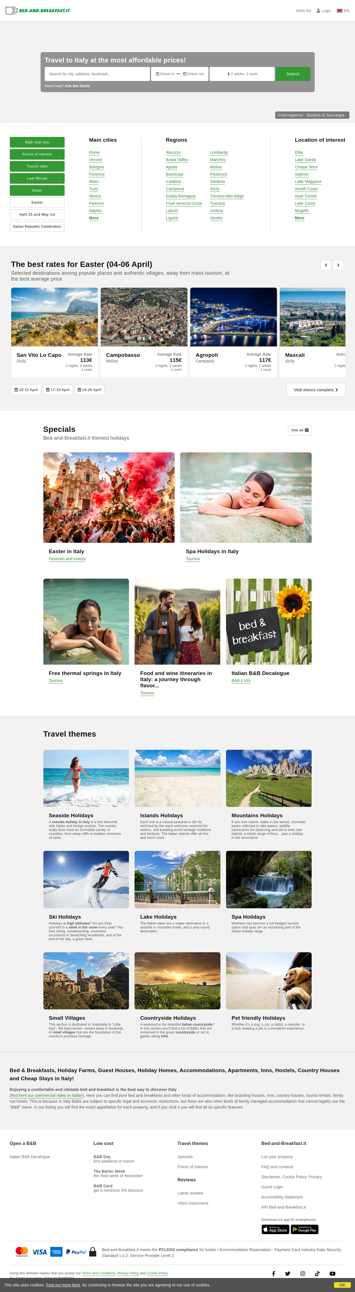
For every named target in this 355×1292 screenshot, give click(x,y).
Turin (93, 189)
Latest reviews (190, 1193)
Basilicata (174, 174)
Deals (37, 190)
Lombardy (219, 152)
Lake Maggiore (308, 181)
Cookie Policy (157, 1273)
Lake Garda (305, 159)
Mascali (295, 355)
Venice (95, 196)
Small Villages (67, 1018)
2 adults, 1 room (242, 74)
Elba (299, 152)
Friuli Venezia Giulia (184, 203)
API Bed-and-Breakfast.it (284, 1207)
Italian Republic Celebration (37, 226)
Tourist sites (37, 166)
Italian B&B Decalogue (261, 673)
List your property (277, 1156)
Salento (302, 174)
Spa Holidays (249, 917)
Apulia (171, 167)
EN (343, 10)
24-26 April (89, 390)
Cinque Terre (306, 167)
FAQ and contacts (277, 1167)
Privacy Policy (128, 1273)
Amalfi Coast (306, 189)
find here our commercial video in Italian (47, 1095)
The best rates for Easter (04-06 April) (81, 264)
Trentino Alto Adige (227, 196)
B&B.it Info (241, 680)
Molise (216, 167)
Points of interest (37, 154)
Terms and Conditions (98, 1273)
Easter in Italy (66, 551)
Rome (94, 152)
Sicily (215, 189)
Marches (217, 159)
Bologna (96, 167)
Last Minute (37, 178)
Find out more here (63, 1285)
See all (299, 430)
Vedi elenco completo (316, 390)
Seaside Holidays (71, 815)
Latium (172, 210)
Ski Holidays (65, 917)
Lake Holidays (158, 917)
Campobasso (123, 355)
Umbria (216, 210)
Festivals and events (67, 559)
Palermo (96, 203)
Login (324, 10)
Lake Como (305, 203)
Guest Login (272, 1187)
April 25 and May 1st (37, 214)
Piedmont (218, 174)
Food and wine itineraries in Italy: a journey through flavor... (176, 679)
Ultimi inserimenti (193, 1203)
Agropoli (207, 355)
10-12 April (26, 390)
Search (293, 74)
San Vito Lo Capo (39, 355)
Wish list (303, 10)
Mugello (302, 210)
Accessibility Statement (282, 1197)
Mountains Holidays (257, 815)
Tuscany (217, 203)
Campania (175, 189)
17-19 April (58, 390)
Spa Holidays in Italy (212, 551)
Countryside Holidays (168, 1018)
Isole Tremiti (306, 196)
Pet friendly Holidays (258, 1018)
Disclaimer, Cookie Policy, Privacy (292, 1177)
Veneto (216, 218)
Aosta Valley (177, 159)
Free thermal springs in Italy (85, 673)
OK (342, 1285)
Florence (97, 174)
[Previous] (326, 265)
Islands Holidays (161, 815)
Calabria (173, 181)
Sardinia (217, 181)
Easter (37, 202)
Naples (95, 210)
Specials (185, 1156)
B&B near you (37, 142)
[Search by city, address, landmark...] (97, 74)
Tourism (193, 559)
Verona (95, 159)
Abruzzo (173, 152)
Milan (94, 181)
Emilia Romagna (181, 196)
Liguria (172, 218)
